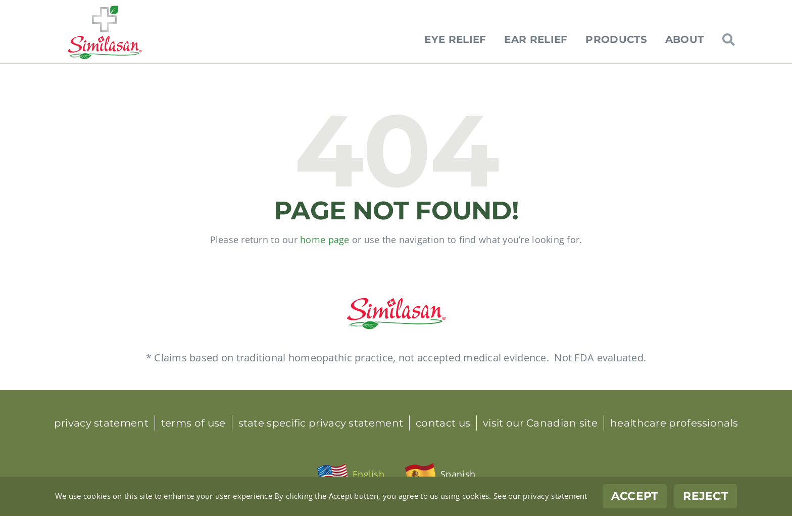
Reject (705, 496)
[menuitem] (350, 474)
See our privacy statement (540, 496)
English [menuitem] (368, 474)
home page (324, 239)
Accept (635, 496)
